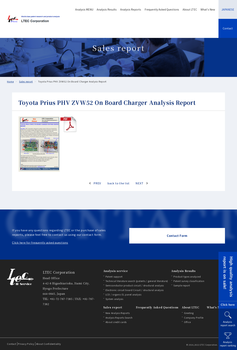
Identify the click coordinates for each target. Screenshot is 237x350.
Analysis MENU (84, 9)
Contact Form (177, 236)
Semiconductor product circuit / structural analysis (135, 285)
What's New (208, 9)
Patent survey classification (188, 281)
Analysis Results (107, 9)
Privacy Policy (26, 343)
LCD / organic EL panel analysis (123, 294)
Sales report (112, 307)
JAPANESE (227, 9)
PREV (97, 183)
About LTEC (190, 9)
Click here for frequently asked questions (40, 242)
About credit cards (116, 322)
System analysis (114, 298)
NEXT (139, 183)
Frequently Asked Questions (162, 9)
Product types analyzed (187, 276)
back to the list (118, 183)
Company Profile (193, 317)
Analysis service (115, 271)
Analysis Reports (130, 9)
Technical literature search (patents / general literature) (137, 281)
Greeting (189, 313)
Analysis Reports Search (119, 317)
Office (187, 322)
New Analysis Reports (118, 313)
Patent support (114, 276)
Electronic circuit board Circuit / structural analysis (135, 290)
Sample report (181, 285)
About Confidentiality (48, 343)
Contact (228, 28)
